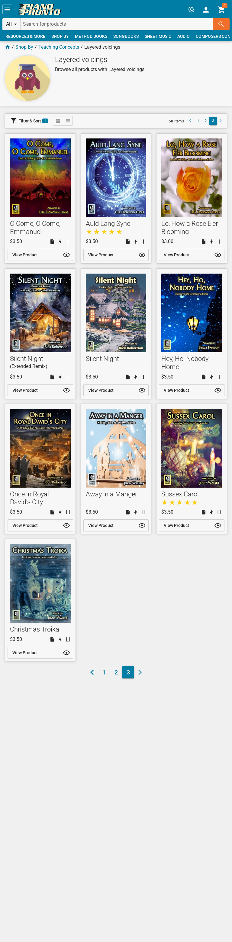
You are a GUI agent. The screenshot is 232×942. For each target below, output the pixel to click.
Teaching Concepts (58, 47)
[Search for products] (117, 24)
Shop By (24, 47)
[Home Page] (7, 47)
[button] (7, 9)
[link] (39, 9)
